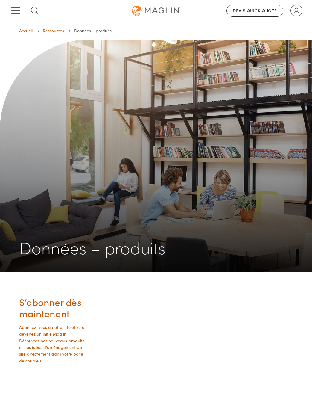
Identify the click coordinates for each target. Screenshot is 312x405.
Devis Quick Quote (255, 10)
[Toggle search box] (35, 11)
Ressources (53, 31)
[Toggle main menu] (16, 11)
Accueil (26, 31)
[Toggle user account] (296, 11)
